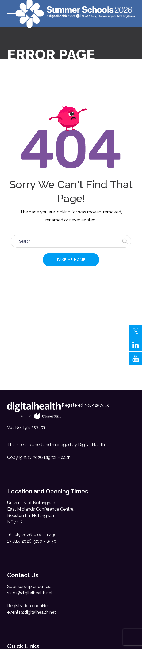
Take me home (71, 260)
